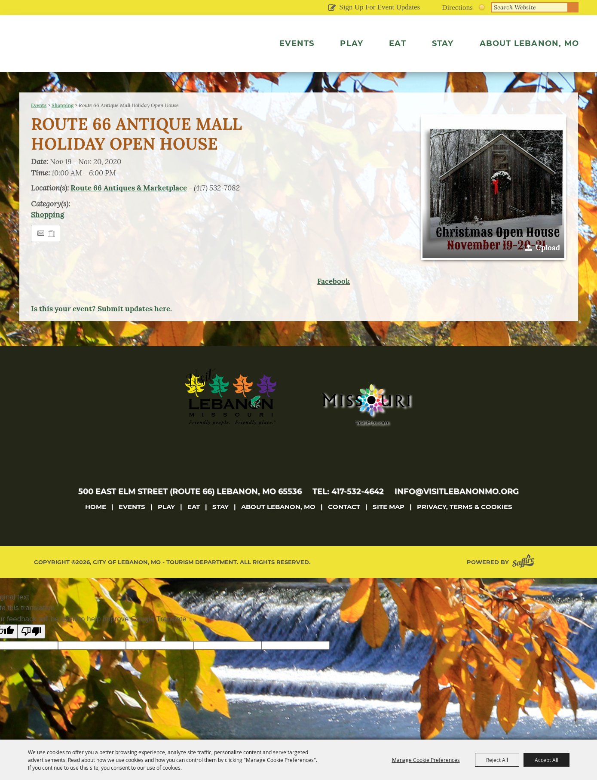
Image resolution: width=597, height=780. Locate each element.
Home (95, 525)
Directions (457, 7)
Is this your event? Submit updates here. (101, 327)
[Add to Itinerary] (51, 251)
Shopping (62, 123)
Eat (397, 43)
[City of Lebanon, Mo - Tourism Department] (96, 53)
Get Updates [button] (331, 8)
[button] (493, 205)
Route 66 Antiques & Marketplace (128, 206)
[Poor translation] (31, 649)
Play (351, 43)
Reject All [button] (497, 759)
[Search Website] (529, 7)
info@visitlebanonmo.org (457, 509)
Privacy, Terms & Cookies (464, 525)
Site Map (388, 525)
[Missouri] (365, 422)
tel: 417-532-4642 (348, 509)
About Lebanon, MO (529, 43)
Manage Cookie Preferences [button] (426, 759)
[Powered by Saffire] (525, 580)
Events (296, 43)
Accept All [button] (546, 759)
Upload (548, 265)
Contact (344, 525)
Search (573, 7)
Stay (443, 43)
